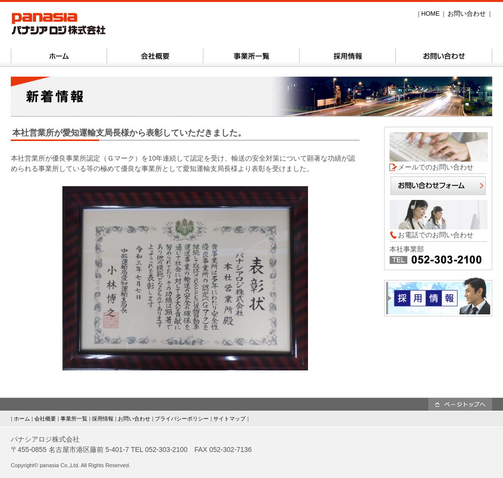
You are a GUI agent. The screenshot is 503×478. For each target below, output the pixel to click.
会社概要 (45, 419)
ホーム (22, 419)
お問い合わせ (466, 13)
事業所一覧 (73, 419)
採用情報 (102, 419)
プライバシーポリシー (182, 419)
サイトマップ (229, 419)
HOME (430, 13)
